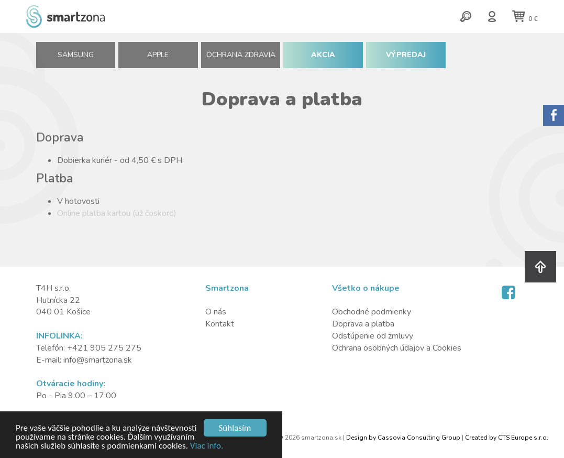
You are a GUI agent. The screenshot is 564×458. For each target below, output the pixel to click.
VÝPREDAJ (406, 55)
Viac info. (207, 446)
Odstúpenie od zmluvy (372, 336)
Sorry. (553, 115)
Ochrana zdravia (240, 55)
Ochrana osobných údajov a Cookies (396, 348)
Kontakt (219, 324)
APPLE (158, 55)
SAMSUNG (76, 55)
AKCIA (323, 55)
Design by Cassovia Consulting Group (403, 437)
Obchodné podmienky (371, 312)
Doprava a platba (363, 324)
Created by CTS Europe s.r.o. (506, 437)
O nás (215, 312)
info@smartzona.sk (97, 360)
